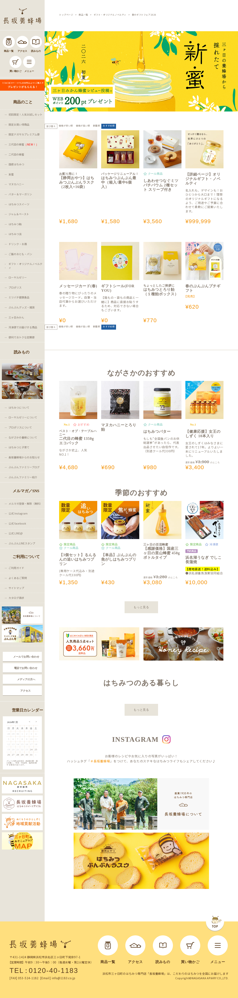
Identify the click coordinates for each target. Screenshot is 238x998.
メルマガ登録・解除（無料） (25, 503)
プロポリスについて (20, 427)
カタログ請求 (16, 598)
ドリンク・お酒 (18, 244)
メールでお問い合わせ (26, 656)
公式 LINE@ (16, 533)
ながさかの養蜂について (23, 437)
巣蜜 (11, 174)
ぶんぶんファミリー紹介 (23, 477)
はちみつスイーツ (19, 204)
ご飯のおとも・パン (20, 254)
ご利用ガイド (16, 568)
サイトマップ (16, 588)
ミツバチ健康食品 (19, 297)
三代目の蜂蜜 (23, 144)
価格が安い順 (66, 125)
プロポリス (15, 287)
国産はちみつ (16, 164)
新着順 (96, 125)
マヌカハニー (16, 184)
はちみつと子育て (19, 447)
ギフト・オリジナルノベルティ (25, 265)
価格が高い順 (83, 125)
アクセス (25, 690)
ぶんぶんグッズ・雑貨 (22, 307)
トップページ (66, 14)
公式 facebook (17, 523)
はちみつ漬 (15, 234)
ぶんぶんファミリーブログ (24, 467)
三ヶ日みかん (16, 317)
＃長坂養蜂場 (100, 761)
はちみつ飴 (15, 224)
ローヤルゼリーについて (23, 417)
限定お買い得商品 (19, 124)
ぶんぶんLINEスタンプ (22, 543)
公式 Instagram (18, 513)
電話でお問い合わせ (25, 668)
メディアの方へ (26, 679)
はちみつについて (19, 407)
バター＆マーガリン (20, 194)
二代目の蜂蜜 (16, 154)
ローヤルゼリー (18, 277)
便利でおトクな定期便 (22, 337)
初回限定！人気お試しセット (25, 114)
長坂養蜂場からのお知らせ (24, 457)
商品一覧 (83, 14)
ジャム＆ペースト (19, 214)
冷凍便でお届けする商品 (23, 327)
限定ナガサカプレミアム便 (24, 134)
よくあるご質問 (18, 578)
